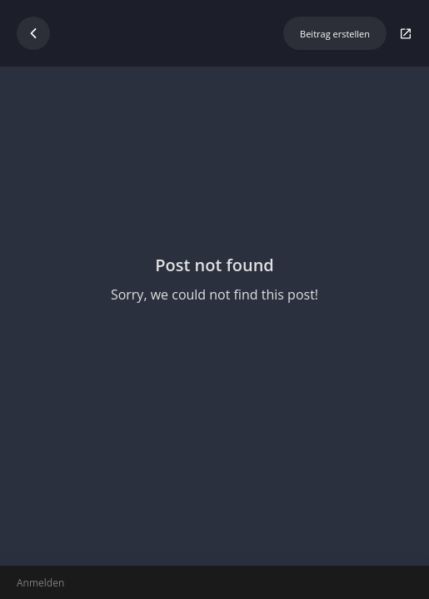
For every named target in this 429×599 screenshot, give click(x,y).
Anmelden (40, 583)
